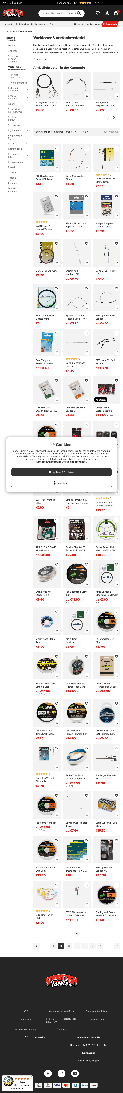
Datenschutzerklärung (49, 461)
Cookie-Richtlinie (76, 461)
